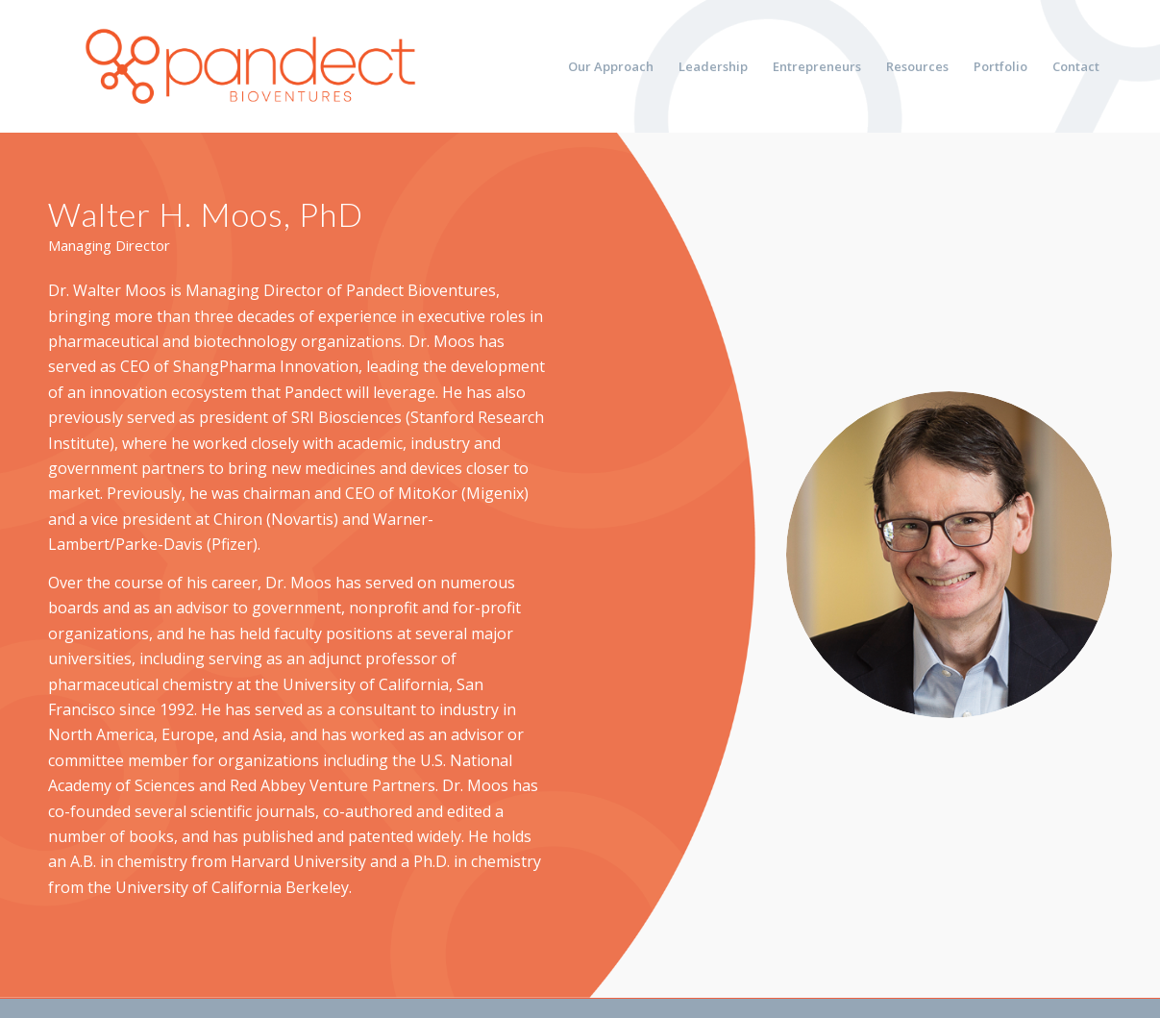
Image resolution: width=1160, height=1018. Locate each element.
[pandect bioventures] (250, 66)
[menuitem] (610, 66)
